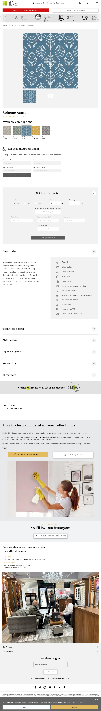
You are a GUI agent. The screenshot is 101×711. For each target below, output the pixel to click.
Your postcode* (8, 170)
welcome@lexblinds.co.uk (60, 686)
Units (15, 204)
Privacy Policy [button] (77, 702)
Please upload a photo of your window (48, 213)
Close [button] (95, 699)
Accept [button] (75, 707)
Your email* (36, 163)
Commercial (59, 3)
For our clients (50, 658)
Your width (53, 205)
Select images (48, 216)
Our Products (50, 654)
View (5, 456)
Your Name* (7, 163)
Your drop (72, 205)
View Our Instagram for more (50, 543)
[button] (96, 63)
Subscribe (50, 679)
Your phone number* (39, 170)
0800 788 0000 (39, 686)
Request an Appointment (17, 178)
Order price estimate (48, 243)
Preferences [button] (26, 707)
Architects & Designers (43, 3)
